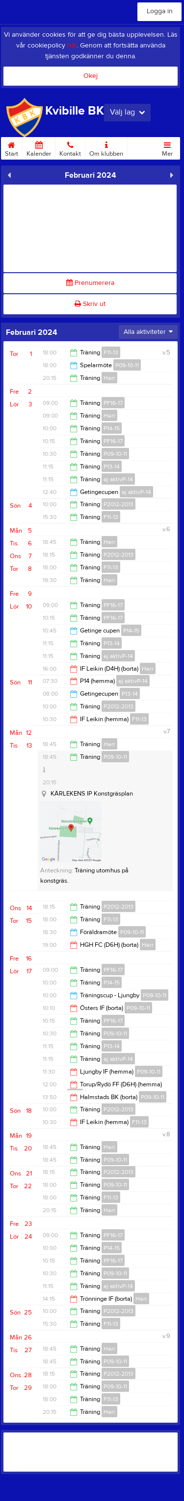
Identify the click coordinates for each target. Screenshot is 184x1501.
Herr (109, 378)
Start (11, 147)
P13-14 (112, 466)
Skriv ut (90, 304)
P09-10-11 (127, 365)
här (72, 45)
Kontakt (70, 147)
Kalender (38, 147)
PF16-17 (113, 403)
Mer (167, 147)
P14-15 (112, 428)
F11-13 (111, 352)
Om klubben (106, 147)
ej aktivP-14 (118, 479)
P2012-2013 (118, 504)
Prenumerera (90, 283)
